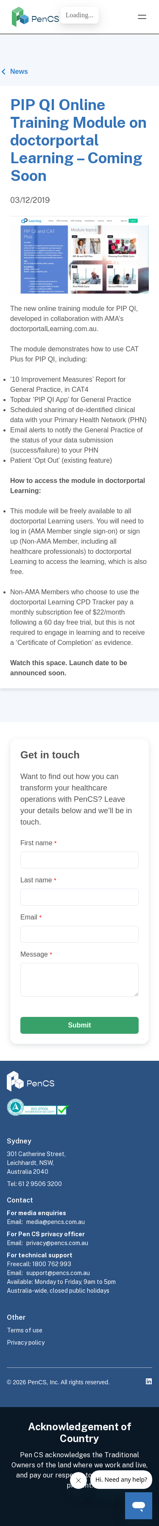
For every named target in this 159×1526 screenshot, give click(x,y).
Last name (38, 880)
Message (36, 954)
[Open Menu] (142, 17)
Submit (79, 1025)
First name (38, 843)
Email (31, 917)
